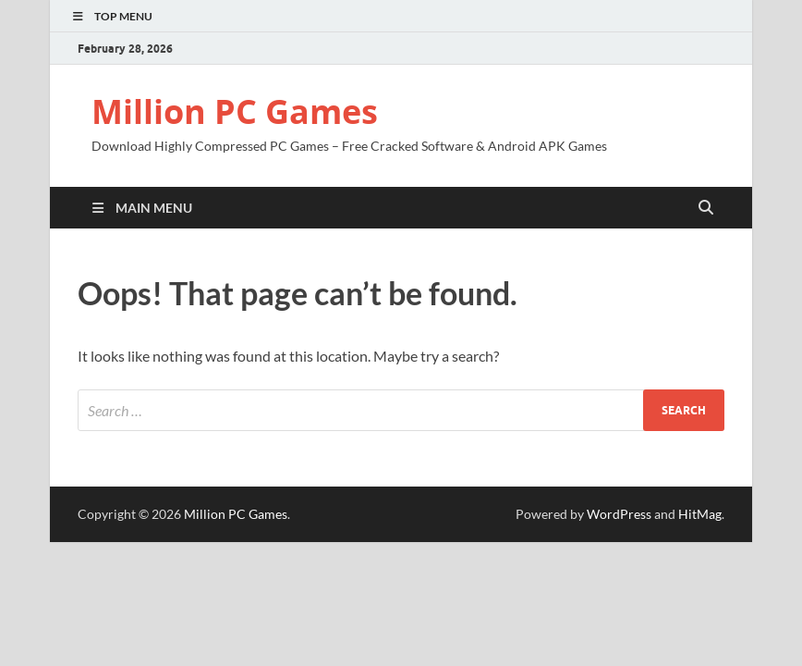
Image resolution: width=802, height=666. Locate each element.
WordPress (619, 514)
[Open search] (706, 208)
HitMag (700, 514)
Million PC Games (234, 111)
